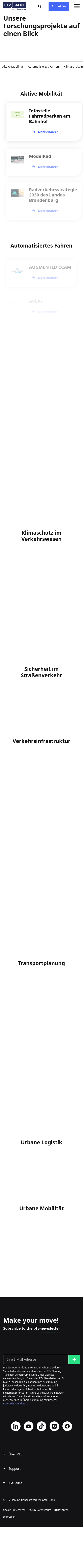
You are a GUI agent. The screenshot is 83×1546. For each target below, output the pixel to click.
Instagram (54, 1426)
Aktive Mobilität (12, 66)
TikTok (41, 1426)
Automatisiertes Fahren (43, 66)
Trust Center (61, 1510)
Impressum (9, 1516)
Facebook (67, 1426)
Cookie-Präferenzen (14, 1510)
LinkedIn (16, 1426)
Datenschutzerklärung (15, 1403)
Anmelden (59, 6)
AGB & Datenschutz (40, 1510)
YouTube (28, 1426)
